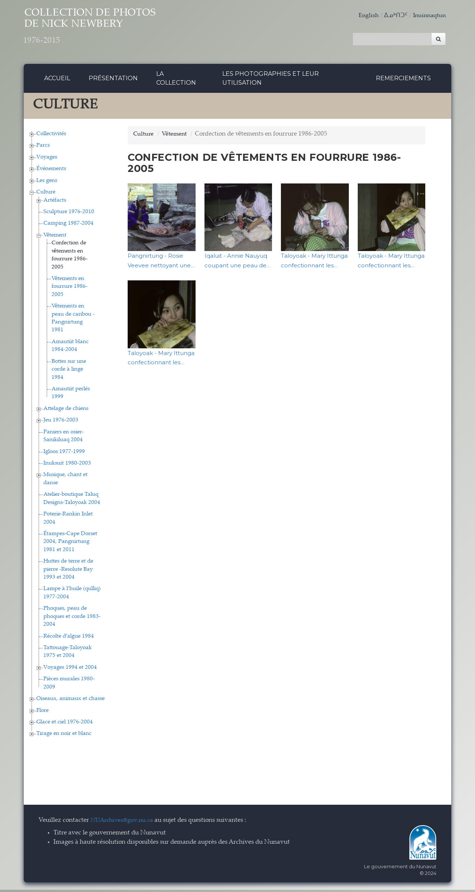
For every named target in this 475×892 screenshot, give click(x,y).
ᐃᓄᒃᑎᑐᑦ (392, 16)
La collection (176, 80)
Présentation (113, 80)
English (364, 16)
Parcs (43, 147)
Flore (42, 712)
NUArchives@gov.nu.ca (124, 822)
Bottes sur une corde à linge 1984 (69, 371)
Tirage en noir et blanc (64, 736)
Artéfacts (54, 202)
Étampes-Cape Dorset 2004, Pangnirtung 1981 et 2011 (70, 543)
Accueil (57, 80)
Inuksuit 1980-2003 (67, 465)
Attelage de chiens (65, 410)
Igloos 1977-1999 (64, 453)
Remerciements (403, 80)
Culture (45, 194)
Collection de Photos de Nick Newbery (107, 30)
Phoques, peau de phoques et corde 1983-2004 (72, 618)
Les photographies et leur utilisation (270, 80)
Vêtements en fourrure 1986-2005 (70, 288)
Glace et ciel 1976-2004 (64, 724)
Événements (51, 171)
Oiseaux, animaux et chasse (70, 701)
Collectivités (51, 136)
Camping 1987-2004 (68, 225)
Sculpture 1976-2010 (68, 214)
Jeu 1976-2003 (60, 422)
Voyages (46, 159)
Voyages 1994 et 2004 (70, 669)
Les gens (46, 182)
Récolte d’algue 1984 (68, 638)
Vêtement (54, 237)
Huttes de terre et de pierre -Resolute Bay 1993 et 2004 (68, 571)
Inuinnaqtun (428, 16)
